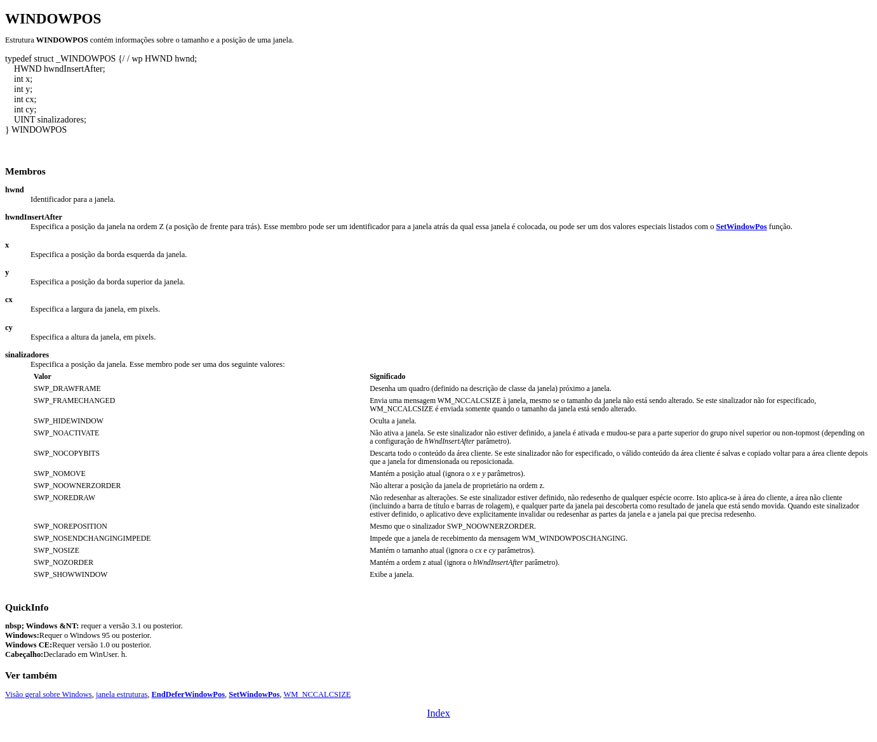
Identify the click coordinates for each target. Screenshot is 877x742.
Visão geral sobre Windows (48, 694)
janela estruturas (121, 694)
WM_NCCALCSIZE (317, 694)
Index (438, 713)
